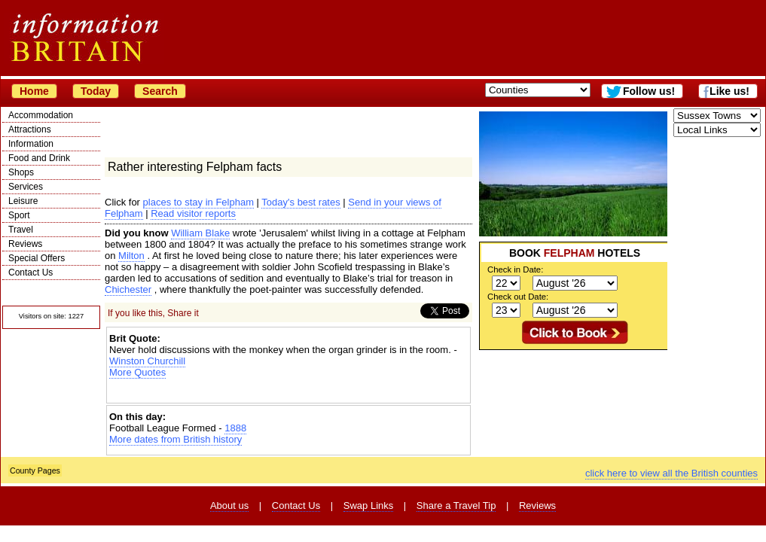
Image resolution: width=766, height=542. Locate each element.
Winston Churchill (147, 361)
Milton (131, 255)
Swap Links (368, 505)
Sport (19, 215)
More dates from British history (175, 439)
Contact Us (30, 272)
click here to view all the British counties (671, 473)
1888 (235, 428)
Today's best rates (300, 202)
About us (229, 505)
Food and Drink (39, 158)
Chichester (128, 289)
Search (160, 91)
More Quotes (137, 372)
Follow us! (649, 91)
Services (25, 186)
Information (30, 144)
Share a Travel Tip (456, 505)
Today (96, 91)
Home (34, 91)
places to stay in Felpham (198, 202)
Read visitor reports (193, 213)
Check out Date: (517, 296)
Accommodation (40, 115)
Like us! (729, 91)
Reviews (25, 244)
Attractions (29, 129)
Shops (21, 172)
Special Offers (36, 258)
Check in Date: (515, 269)
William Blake (200, 233)
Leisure (23, 201)
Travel (20, 229)
